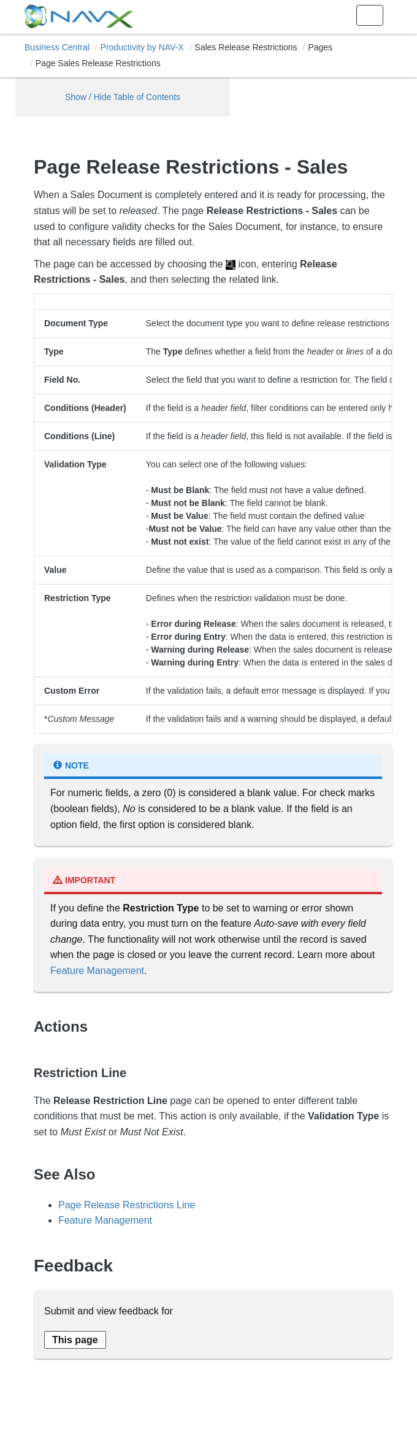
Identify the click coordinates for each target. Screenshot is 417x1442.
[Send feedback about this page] (75, 1340)
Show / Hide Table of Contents (122, 97)
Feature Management (97, 970)
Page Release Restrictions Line (126, 1205)
